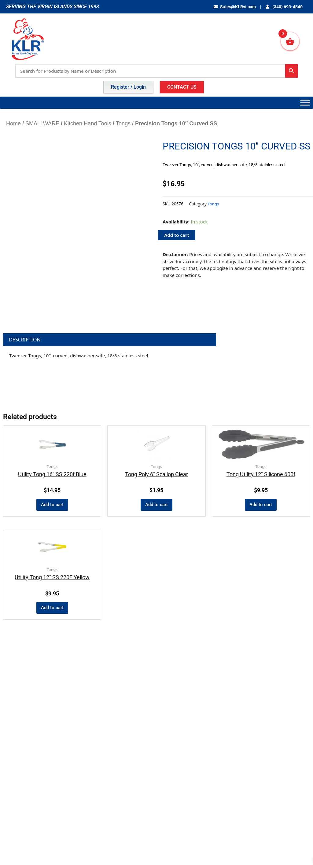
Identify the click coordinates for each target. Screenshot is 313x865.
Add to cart (177, 235)
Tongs (123, 123)
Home (13, 123)
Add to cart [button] (52, 505)
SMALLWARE (42, 123)
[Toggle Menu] (305, 102)
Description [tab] (25, 339)
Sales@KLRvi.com (238, 6)
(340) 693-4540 (285, 6)
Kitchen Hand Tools (87, 123)
